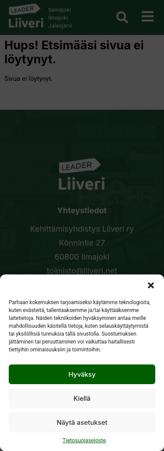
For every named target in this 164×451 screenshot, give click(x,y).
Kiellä (82, 398)
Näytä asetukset (81, 422)
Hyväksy (81, 374)
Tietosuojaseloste (84, 440)
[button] (151, 285)
